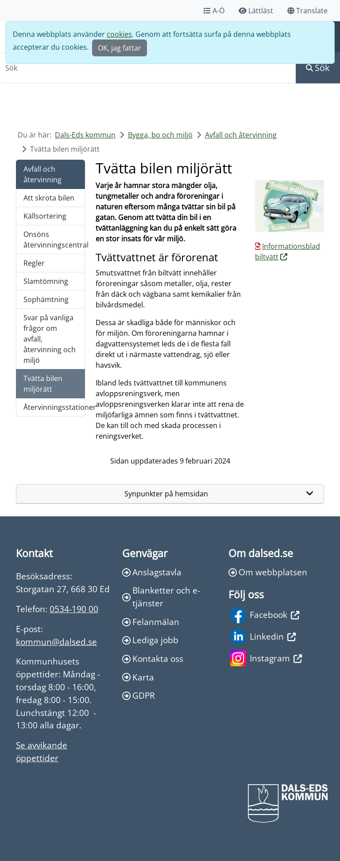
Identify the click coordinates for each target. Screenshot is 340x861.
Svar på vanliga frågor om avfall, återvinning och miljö (49, 339)
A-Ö (214, 11)
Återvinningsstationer (54, 407)
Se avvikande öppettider (41, 751)
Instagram (266, 658)
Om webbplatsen (267, 572)
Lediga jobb (150, 640)
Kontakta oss (152, 658)
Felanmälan (150, 622)
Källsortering (44, 216)
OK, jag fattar (119, 48)
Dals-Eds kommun (85, 135)
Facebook (264, 615)
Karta (138, 677)
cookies (119, 34)
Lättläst (256, 11)
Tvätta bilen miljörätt (42, 383)
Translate (307, 11)
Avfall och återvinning (241, 135)
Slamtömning (45, 281)
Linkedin (263, 637)
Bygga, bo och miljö (160, 135)
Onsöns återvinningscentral (54, 239)
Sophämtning (46, 299)
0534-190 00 (74, 609)
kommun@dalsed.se (56, 642)
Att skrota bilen (48, 198)
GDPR (138, 695)
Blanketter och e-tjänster (161, 596)
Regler (34, 263)
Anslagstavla (152, 572)
